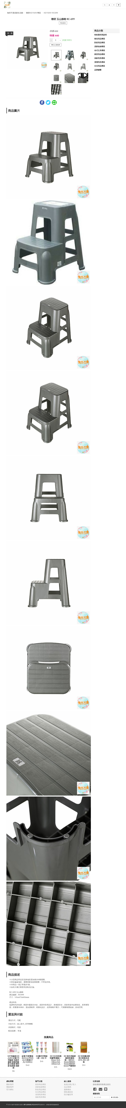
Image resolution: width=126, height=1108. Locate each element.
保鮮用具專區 (99, 58)
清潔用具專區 (99, 62)
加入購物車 (55, 45)
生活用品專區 (99, 66)
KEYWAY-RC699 (51, 13)
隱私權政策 (68, 1092)
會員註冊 (67, 1084)
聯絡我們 (9, 1087)
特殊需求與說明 (100, 35)
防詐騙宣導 (68, 1094)
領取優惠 (114, 1097)
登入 (74, 1084)
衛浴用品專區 (99, 39)
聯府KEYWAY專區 (33, 13)
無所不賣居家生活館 (15, 13)
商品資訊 (63, 23)
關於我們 (9, 1084)
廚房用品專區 (99, 54)
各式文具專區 (99, 50)
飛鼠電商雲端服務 (52, 1104)
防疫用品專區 (99, 42)
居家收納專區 (99, 46)
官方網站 (9, 1089)
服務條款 (67, 1089)
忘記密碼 (67, 1087)
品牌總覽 (97, 70)
